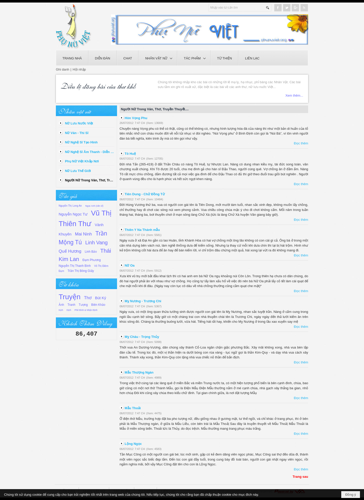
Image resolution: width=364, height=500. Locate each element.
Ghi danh (62, 69)
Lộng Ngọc (133, 444)
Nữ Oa (129, 265)
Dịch (68, 310)
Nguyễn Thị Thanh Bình (75, 266)
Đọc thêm (301, 143)
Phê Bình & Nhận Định (86, 310)
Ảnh (61, 305)
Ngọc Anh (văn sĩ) (94, 206)
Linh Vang (96, 242)
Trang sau (300, 477)
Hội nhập (79, 69)
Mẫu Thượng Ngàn (139, 372)
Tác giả (67, 195)
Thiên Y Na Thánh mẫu (142, 230)
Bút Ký (100, 298)
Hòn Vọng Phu (136, 118)
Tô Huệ (130, 154)
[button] (158, 58)
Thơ (88, 297)
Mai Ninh (83, 234)
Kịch (61, 310)
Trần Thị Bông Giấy (80, 271)
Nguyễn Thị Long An (70, 205)
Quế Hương (70, 251)
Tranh (71, 305)
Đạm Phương (91, 260)
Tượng (83, 305)
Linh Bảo (91, 251)
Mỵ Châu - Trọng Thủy (142, 337)
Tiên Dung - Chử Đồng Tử (145, 194)
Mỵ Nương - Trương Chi (143, 301)
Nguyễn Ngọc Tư (73, 214)
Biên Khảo (98, 305)
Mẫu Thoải (133, 408)
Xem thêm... (294, 95)
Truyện (70, 297)
